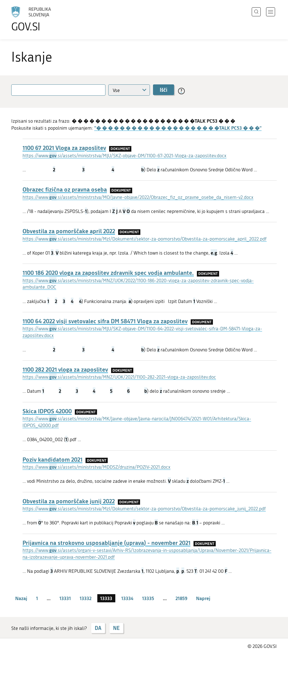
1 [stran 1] (37, 598)
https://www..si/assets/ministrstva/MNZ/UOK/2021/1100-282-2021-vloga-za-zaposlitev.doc (119, 377)
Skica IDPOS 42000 (47, 411)
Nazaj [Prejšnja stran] (21, 598)
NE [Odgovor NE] (116, 628)
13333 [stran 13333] (106, 598)
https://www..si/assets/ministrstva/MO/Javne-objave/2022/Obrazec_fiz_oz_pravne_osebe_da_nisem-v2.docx (137, 197)
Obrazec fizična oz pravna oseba (64, 189)
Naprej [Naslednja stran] (203, 598)
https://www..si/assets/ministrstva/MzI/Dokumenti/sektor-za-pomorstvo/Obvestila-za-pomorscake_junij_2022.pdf (144, 508)
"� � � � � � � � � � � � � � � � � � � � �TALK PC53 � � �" (178, 127)
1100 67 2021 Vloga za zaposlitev (64, 147)
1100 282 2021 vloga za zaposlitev (65, 369)
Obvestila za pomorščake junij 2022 (68, 501)
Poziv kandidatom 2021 (52, 459)
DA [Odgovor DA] (98, 628)
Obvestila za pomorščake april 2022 (68, 231)
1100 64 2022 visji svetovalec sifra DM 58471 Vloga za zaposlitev (105, 321)
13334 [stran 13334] (127, 598)
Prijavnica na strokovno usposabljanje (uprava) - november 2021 (106, 542)
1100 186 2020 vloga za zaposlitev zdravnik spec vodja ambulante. (108, 272)
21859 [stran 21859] (181, 598)
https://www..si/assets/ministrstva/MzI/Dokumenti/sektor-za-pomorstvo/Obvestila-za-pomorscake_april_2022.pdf (144, 239)
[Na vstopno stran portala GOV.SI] (46, 19)
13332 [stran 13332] (85, 598)
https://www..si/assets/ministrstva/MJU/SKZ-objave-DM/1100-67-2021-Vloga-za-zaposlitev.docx (124, 155)
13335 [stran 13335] (148, 598)
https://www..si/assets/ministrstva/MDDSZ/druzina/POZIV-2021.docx (96, 467)
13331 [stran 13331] (65, 598)
